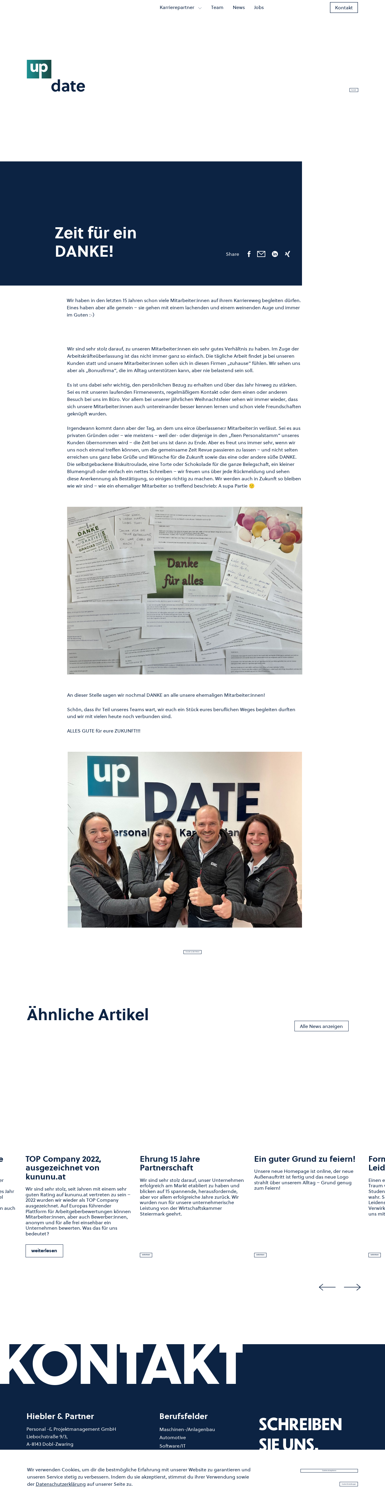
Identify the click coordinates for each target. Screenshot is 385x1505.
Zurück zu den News (192, 955)
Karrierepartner (181, 16)
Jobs (259, 16)
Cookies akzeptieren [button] (329, 1467)
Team (217, 16)
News (239, 16)
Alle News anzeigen (321, 1032)
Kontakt (344, 16)
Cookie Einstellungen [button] (329, 1482)
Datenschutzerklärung (61, 1482)
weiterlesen (44, 1257)
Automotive (172, 1444)
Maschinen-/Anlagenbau (187, 1436)
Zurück (345, 86)
